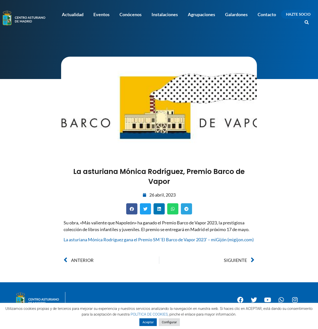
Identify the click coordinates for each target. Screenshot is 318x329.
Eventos (101, 14)
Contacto (267, 14)
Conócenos (130, 14)
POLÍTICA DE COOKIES (149, 314)
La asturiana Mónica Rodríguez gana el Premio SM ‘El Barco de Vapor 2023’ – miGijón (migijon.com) (159, 239)
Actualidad (72, 14)
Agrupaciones (201, 14)
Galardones (236, 14)
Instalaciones (165, 14)
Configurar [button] (169, 322)
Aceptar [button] (148, 322)
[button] (307, 22)
